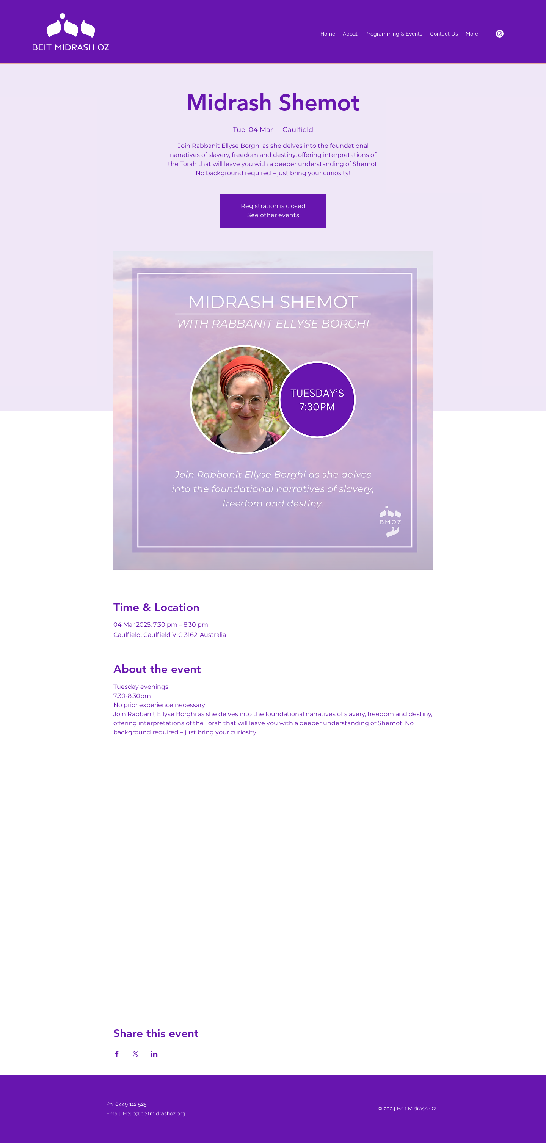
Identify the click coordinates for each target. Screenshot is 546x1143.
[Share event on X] (135, 1054)
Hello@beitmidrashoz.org (154, 1113)
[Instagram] (500, 34)
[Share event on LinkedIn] (154, 1054)
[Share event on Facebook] (117, 1054)
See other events (273, 215)
